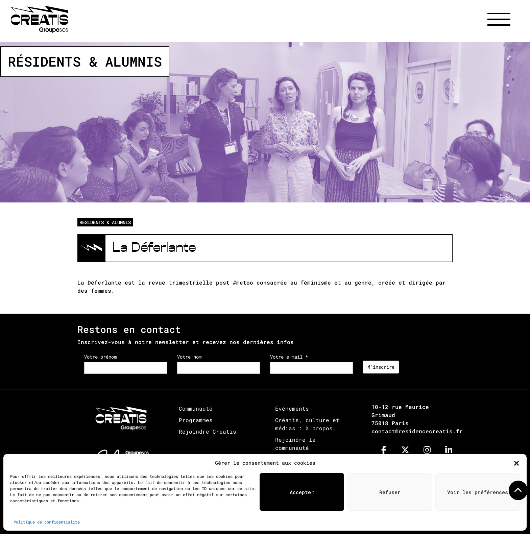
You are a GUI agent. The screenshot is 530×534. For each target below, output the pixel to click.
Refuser (390, 492)
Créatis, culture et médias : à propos (307, 424)
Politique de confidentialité (47, 522)
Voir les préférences (477, 492)
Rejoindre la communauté (295, 443)
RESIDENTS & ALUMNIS (105, 222)
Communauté (196, 408)
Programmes (196, 419)
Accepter (302, 492)
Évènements (292, 408)
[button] (516, 462)
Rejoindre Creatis (207, 431)
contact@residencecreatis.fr (417, 431)
